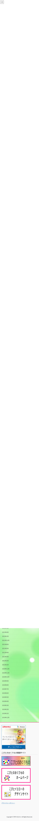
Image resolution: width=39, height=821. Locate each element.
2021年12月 (5, 640)
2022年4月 (5, 632)
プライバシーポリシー (8, 803)
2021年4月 (5, 652)
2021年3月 (5, 657)
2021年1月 (5, 665)
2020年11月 (5, 673)
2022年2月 (5, 636)
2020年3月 (5, 705)
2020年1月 (5, 713)
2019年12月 (5, 717)
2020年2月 (5, 709)
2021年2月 (5, 661)
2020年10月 (5, 677)
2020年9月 (5, 681)
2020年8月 (5, 685)
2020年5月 (5, 697)
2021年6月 (5, 644)
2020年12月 (5, 669)
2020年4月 (5, 701)
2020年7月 (5, 689)
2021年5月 (5, 648)
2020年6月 (5, 693)
